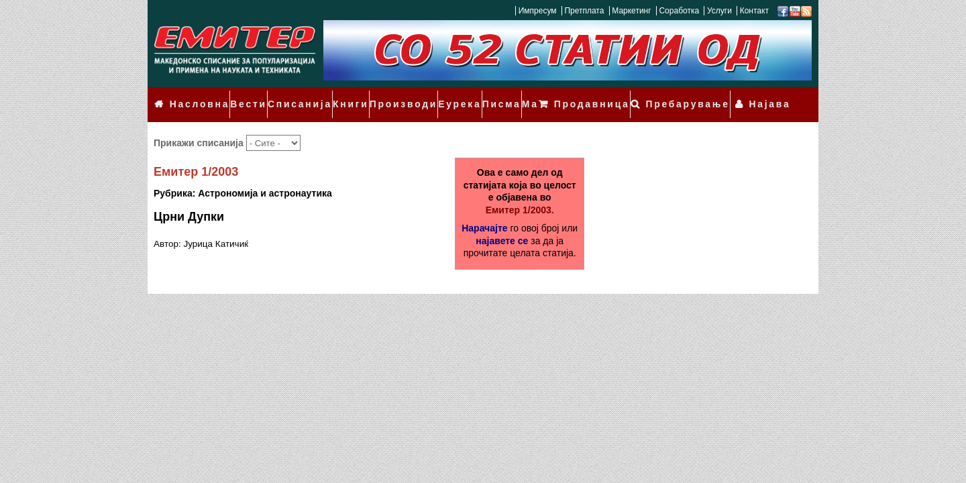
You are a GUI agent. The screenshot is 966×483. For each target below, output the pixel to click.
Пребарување (703, 95)
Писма (472, 95)
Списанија (287, 95)
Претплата (584, 10)
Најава (774, 95)
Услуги (719, 10)
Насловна (195, 95)
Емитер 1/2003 (196, 153)
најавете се (502, 222)
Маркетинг (631, 10)
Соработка (679, 10)
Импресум (538, 10)
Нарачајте (484, 209)
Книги (333, 95)
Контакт (754, 10)
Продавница (618, 95)
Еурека (432, 95)
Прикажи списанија (200, 124)
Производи (381, 95)
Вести (240, 95)
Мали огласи (525, 95)
